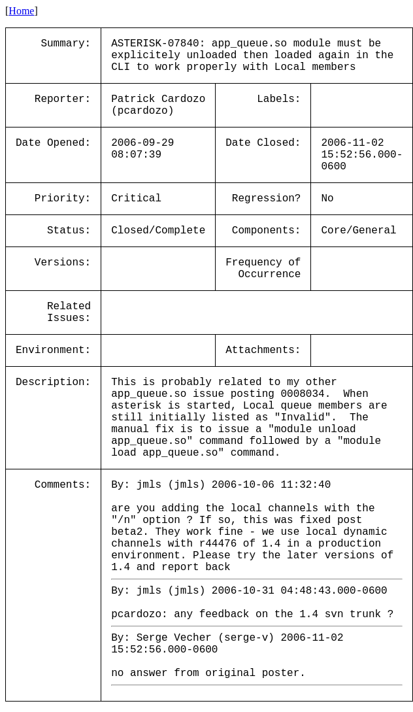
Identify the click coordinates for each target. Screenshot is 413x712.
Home (21, 10)
